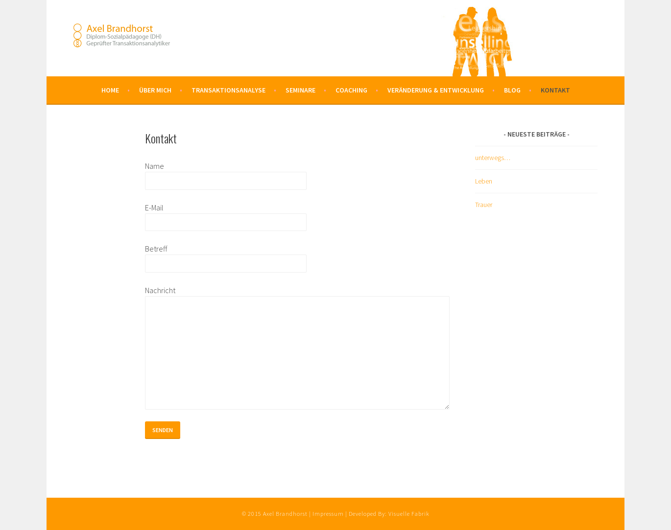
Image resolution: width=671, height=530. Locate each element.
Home (110, 90)
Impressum (328, 513)
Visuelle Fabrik (409, 513)
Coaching (351, 90)
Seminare (300, 90)
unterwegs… (492, 157)
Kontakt (555, 90)
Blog (512, 90)
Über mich (155, 90)
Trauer (483, 204)
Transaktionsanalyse (228, 90)
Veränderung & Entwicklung (435, 90)
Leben (483, 181)
